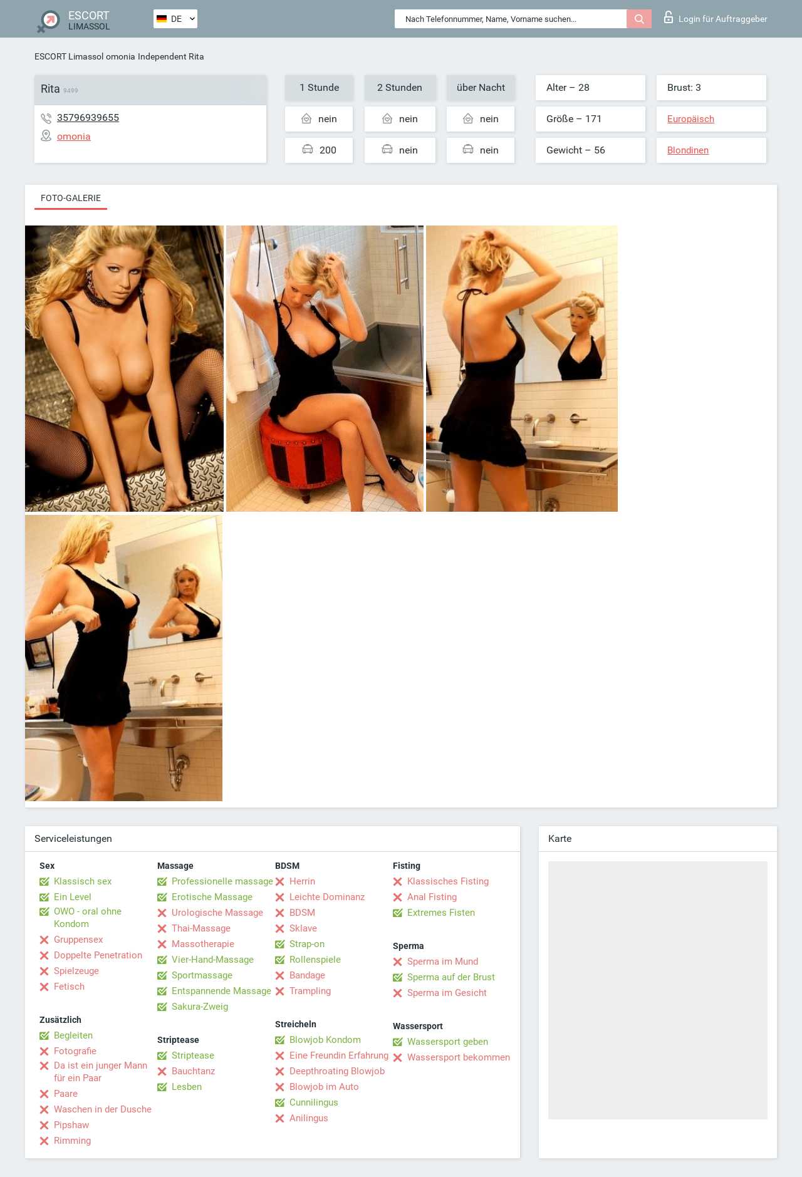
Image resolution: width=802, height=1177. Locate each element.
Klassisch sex (83, 881)
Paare (66, 1093)
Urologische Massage (217, 912)
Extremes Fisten (441, 912)
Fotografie (75, 1051)
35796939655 (88, 117)
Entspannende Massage (221, 991)
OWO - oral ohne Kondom (88, 918)
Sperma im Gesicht (447, 992)
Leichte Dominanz (327, 897)
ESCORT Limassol (68, 56)
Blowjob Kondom (325, 1039)
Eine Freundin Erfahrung (338, 1055)
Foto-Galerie (71, 198)
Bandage (307, 975)
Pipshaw (71, 1125)
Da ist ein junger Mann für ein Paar (100, 1072)
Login (716, 17)
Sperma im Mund (442, 961)
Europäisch (690, 119)
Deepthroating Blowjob (337, 1071)
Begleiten (73, 1035)
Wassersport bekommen (458, 1057)
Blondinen (688, 150)
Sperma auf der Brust (451, 977)
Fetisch (69, 986)
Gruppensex (78, 939)
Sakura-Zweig (200, 1006)
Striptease (193, 1055)
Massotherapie (203, 944)
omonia (120, 56)
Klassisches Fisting (448, 881)
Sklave (303, 928)
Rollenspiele (315, 959)
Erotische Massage (212, 897)
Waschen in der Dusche (103, 1109)
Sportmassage (202, 975)
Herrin (302, 881)
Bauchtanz (193, 1071)
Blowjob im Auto (324, 1086)
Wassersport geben (447, 1041)
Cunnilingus (313, 1102)
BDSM (302, 912)
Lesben (187, 1086)
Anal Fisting (432, 897)
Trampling (310, 991)
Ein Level (72, 897)
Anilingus (308, 1118)
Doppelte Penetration (98, 955)
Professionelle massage (222, 881)
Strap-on (307, 944)
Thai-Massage (201, 928)
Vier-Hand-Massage (213, 959)
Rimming (72, 1140)
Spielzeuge (76, 971)
